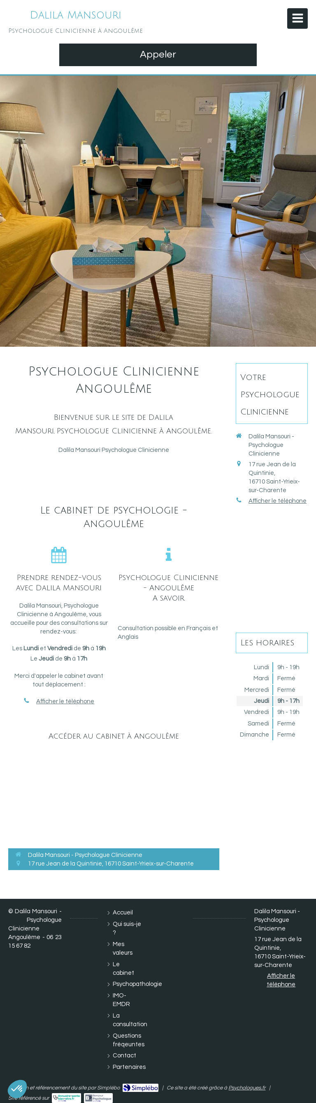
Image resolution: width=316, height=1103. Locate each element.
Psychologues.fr (246, 1088)
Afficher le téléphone (65, 701)
